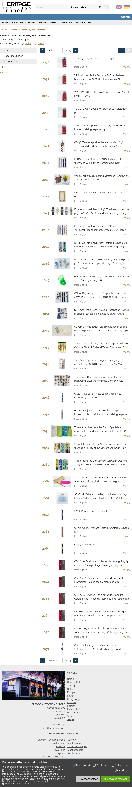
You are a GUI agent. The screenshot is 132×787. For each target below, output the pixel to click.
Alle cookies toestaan (116, 779)
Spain (70, 716)
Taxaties (30, 22)
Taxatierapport (75, 749)
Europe (71, 692)
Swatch (4, 72)
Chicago (71, 685)
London (71, 702)
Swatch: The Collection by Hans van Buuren (28, 30)
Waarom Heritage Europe (51, 739)
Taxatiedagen (74, 743)
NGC (90, 22)
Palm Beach (73, 712)
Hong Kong (73, 699)
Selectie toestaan (88, 779)
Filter (7, 50)
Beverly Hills (74, 682)
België (70, 678)
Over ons (66, 22)
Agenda (42, 22)
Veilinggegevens (34, 43)
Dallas (70, 689)
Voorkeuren (102, 765)
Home (4, 22)
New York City (74, 709)
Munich (71, 705)
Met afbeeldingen (13, 56)
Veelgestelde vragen (53, 756)
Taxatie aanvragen (77, 746)
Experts (61, 753)
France (71, 695)
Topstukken (73, 753)
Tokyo (70, 719)
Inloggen (125, 16)
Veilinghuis (59, 743)
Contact (80, 22)
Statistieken (121, 765)
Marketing (122, 770)
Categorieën (11, 61)
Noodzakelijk (83, 765)
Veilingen (17, 22)
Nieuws (54, 22)
